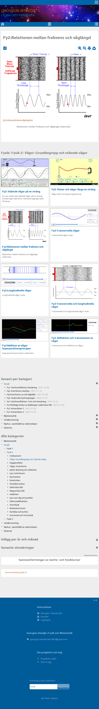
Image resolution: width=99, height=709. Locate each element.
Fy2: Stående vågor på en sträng (21, 191)
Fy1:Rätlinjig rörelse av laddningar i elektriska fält (35, 405)
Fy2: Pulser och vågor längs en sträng (73, 189)
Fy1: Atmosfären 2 (21, 412)
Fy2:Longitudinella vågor (16, 290)
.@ (48, 639)
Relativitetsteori (17, 508)
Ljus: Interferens (17, 473)
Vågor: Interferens (18, 466)
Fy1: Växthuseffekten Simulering (28, 387)
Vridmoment (15, 456)
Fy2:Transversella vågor (66, 230)
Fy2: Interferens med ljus (24, 391)
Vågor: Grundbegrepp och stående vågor (28, 459)
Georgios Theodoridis (51, 613)
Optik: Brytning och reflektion (23, 470)
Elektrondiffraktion (18, 501)
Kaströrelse (15, 477)
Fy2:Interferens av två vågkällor (27, 394)
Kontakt (45, 616)
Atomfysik (14, 505)
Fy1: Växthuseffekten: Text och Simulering (32, 401)
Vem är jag (46, 662)
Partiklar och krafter (19, 512)
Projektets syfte (48, 658)
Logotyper (46, 620)
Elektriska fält (16, 487)
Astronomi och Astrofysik (21, 515)
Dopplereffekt (16, 463)
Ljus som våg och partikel (21, 498)
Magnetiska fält (17, 491)
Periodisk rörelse (17, 484)
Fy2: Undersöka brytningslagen (27, 398)
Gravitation (15, 480)
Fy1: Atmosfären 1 (21, 408)
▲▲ (95, 599)
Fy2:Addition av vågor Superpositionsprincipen (16, 347)
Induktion (14, 494)
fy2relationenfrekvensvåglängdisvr (18, 120)
